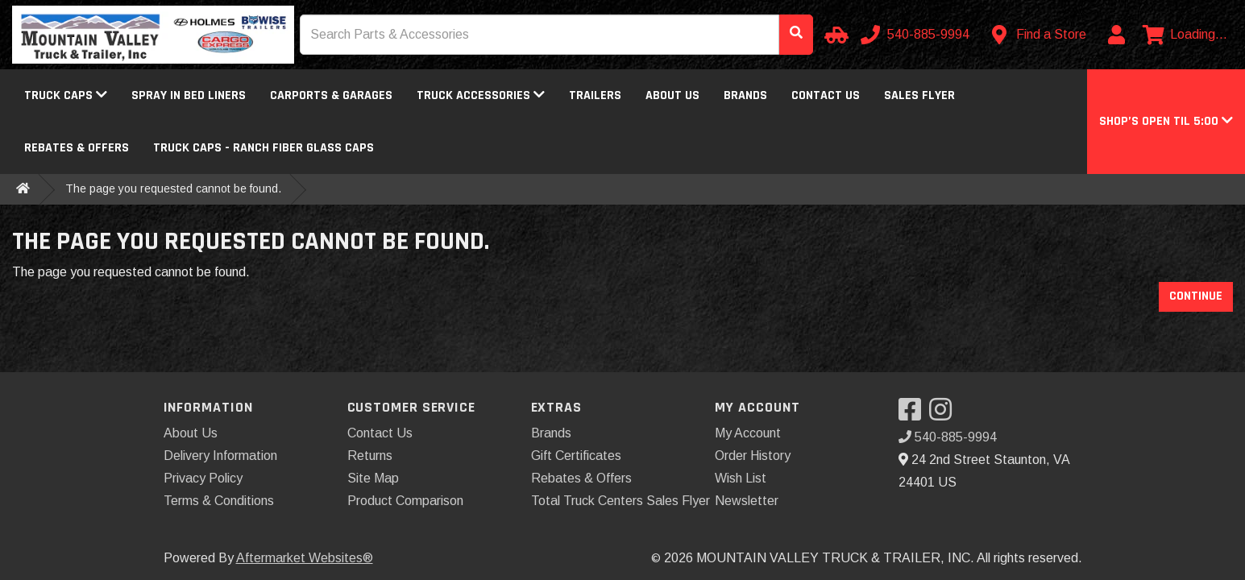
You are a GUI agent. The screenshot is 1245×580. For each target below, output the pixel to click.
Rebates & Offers (76, 147)
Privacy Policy (203, 478)
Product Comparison (405, 501)
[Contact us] (1039, 34)
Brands (745, 95)
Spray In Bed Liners (188, 95)
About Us (672, 95)
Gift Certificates (576, 455)
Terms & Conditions (219, 501)
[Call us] (917, 34)
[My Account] (1116, 34)
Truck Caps (65, 95)
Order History (753, 455)
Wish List (740, 478)
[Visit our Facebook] (913, 414)
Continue (1195, 296)
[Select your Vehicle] (834, 34)
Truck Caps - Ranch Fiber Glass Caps (263, 147)
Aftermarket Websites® (304, 558)
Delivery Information (220, 455)
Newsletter (746, 501)
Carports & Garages (331, 95)
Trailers (595, 95)
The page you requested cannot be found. (173, 188)
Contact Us (825, 95)
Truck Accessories (481, 95)
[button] (1166, 121)
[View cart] (1185, 34)
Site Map (373, 478)
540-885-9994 (947, 437)
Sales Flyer (919, 95)
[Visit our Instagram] (944, 414)
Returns (369, 455)
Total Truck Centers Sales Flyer (620, 501)
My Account (748, 433)
